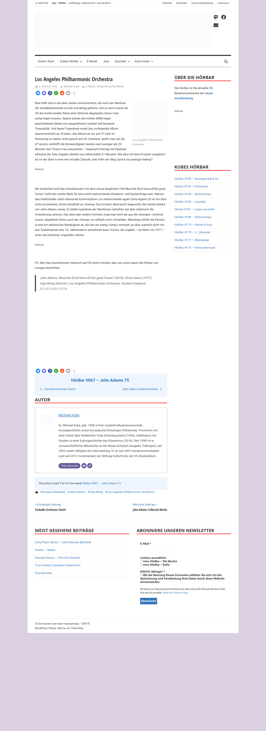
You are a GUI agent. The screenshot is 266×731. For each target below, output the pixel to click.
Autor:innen (144, 61)
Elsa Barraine (43, 573)
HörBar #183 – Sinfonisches (192, 194)
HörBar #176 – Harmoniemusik (194, 247)
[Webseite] (89, 465)
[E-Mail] (84, 465)
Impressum (223, 3)
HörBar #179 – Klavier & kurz (193, 224)
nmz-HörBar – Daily (155, 564)
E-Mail (145, 543)
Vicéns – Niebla (45, 550)
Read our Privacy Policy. (175, 592)
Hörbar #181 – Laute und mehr (194, 209)
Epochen (122, 61)
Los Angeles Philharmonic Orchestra (131, 492)
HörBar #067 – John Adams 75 (102, 483)
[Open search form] (226, 61)
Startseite (167, 3)
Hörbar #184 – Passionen (191, 186)
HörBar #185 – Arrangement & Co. (196, 178)
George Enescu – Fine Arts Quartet (57, 557)
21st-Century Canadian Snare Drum (58, 565)
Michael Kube (71, 86)
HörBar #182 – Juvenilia (190, 201)
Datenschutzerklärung (202, 3)
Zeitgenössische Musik (110, 86)
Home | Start (46, 61)
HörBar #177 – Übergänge (191, 240)
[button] (38, 93)
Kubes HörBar (71, 61)
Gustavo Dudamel (53, 492)
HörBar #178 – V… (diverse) (192, 232)
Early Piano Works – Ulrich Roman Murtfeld (63, 542)
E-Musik (92, 61)
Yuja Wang (96, 492)
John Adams (77, 492)
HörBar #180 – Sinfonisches (192, 217)
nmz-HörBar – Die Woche (158, 561)
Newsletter (181, 3)
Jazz (106, 61)
